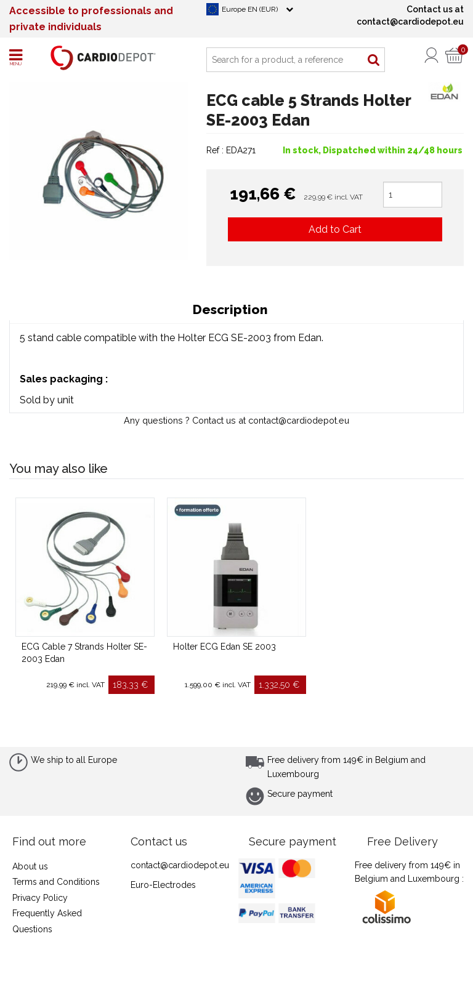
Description (230, 309)
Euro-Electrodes (163, 885)
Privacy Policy (40, 898)
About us (30, 866)
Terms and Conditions (56, 882)
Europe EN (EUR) (249, 9)
